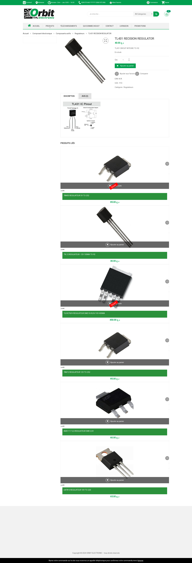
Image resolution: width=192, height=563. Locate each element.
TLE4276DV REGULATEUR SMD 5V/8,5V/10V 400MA (84, 313)
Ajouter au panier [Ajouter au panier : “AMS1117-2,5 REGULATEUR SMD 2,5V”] (117, 426)
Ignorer (140, 561)
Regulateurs (79, 33)
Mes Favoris (115, 2)
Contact (27, 2)
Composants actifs (63, 33)
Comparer (144, 74)
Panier (165, 2)
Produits (50, 26)
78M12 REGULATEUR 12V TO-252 (77, 372)
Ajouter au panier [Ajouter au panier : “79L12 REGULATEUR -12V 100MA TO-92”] (117, 249)
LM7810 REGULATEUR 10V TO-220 (77, 490)
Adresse (40, 2)
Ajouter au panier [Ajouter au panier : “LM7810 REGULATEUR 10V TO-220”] (117, 485)
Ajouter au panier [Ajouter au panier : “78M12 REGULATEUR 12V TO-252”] (117, 367)
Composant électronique (42, 33)
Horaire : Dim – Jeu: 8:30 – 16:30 (61, 2)
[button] (105, 41)
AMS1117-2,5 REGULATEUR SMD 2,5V (79, 431)
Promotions (140, 26)
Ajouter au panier (127, 66)
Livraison (124, 26)
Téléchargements (68, 26)
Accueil (34, 25)
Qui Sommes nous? (91, 26)
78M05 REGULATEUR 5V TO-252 (76, 195)
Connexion (152, 2)
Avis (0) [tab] (85, 96)
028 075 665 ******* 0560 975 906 (91, 2)
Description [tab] (69, 96)
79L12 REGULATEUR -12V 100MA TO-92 (79, 254)
